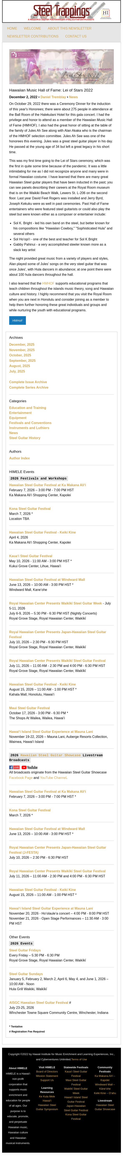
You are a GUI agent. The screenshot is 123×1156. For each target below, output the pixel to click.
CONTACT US (76, 36)
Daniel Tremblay (53, 97)
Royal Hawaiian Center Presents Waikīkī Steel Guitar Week (55, 603)
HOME (12, 28)
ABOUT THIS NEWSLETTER (69, 28)
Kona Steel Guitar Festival (30, 508)
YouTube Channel (53, 778)
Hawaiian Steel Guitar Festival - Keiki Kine (42, 532)
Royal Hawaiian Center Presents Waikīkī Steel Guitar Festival (57, 660)
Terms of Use (79, 1059)
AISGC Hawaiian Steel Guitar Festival (38, 1002)
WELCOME (32, 28)
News (73, 97)
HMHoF (17, 320)
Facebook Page (21, 778)
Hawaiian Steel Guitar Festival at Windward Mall (47, 579)
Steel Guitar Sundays (26, 974)
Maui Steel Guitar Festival (29, 708)
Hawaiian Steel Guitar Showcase (50, 755)
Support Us (47, 1080)
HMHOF (48, 283)
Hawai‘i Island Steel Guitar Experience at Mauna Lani (51, 731)
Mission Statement (47, 1075)
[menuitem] (12, 28)
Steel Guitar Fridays (25, 950)
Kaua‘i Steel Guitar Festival (30, 556)
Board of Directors (47, 1071)
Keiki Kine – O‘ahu (105, 1093)
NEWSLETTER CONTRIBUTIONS (32, 36)
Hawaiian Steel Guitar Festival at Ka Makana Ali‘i (47, 485)
